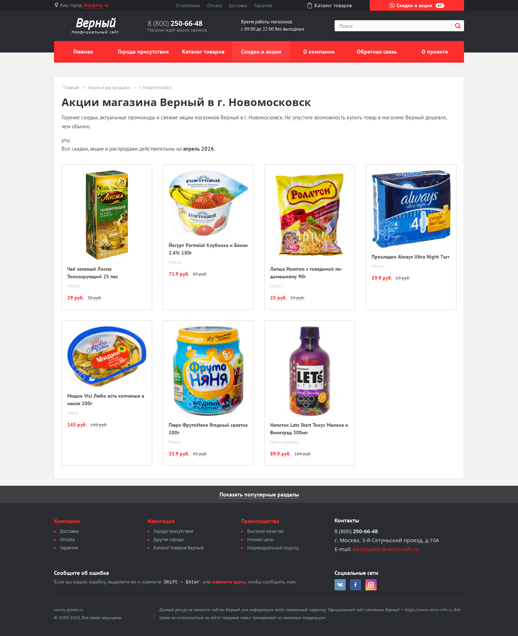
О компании (188, 6)
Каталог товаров (203, 51)
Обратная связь (377, 51)
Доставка (238, 6)
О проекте (435, 51)
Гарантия (263, 6)
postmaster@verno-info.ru (386, 549)
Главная (83, 51)
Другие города (168, 539)
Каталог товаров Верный (179, 548)
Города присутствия (143, 51)
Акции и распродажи (109, 88)
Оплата (214, 6)
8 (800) (175, 23)
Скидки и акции (416, 5)
